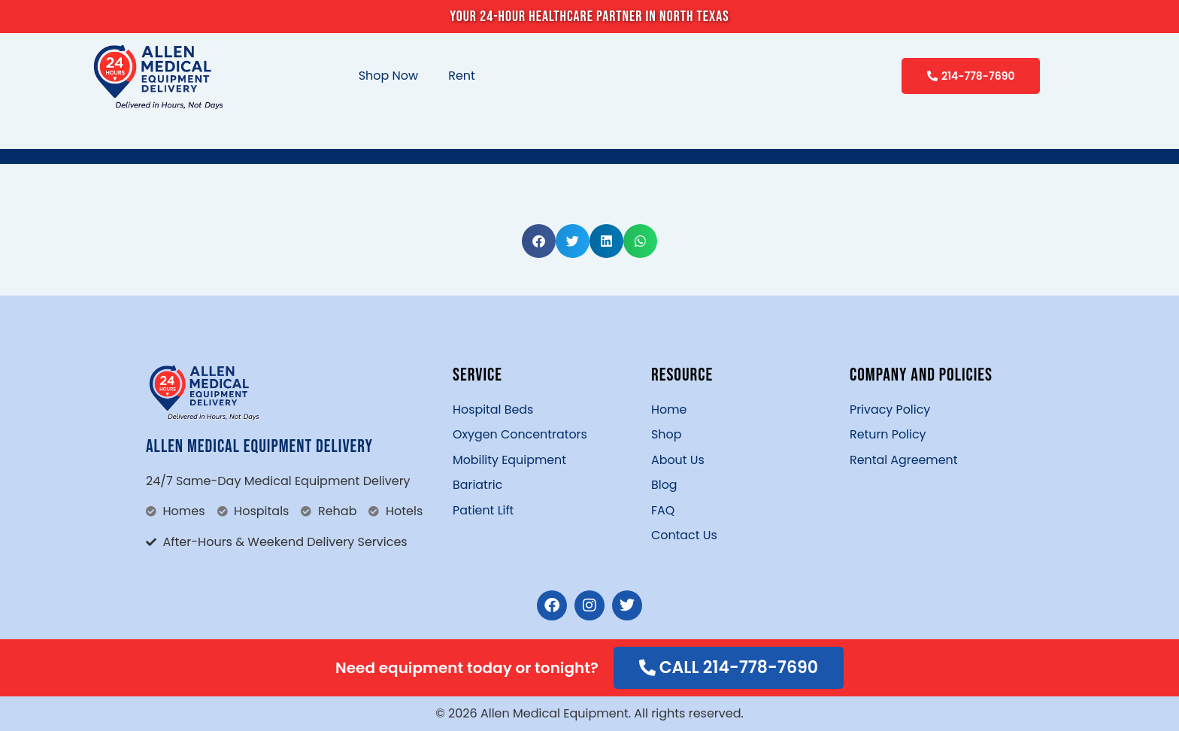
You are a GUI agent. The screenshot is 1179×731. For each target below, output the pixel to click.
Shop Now (389, 75)
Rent (461, 75)
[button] (539, 241)
